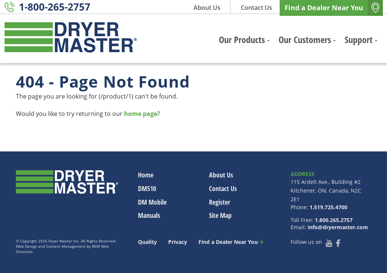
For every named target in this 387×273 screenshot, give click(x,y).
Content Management (65, 246)
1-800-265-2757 (54, 7)
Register (219, 202)
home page (140, 114)
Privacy (177, 241)
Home (145, 174)
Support (361, 40)
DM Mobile (152, 202)
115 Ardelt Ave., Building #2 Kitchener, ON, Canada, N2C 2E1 (326, 190)
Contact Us (256, 7)
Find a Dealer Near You (324, 7)
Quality (147, 241)
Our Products (244, 40)
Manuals (149, 215)
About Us (207, 7)
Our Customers (307, 40)
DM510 (147, 188)
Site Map (220, 215)
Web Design (26, 246)
